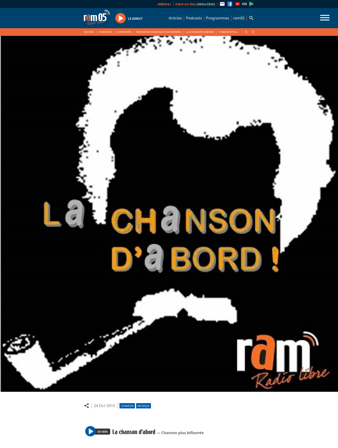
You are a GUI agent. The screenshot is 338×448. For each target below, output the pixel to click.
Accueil (89, 32)
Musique (144, 406)
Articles (175, 18)
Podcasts (194, 18)
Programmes (217, 18)
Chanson (127, 406)
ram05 (239, 18)
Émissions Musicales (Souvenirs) (158, 32)
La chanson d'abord (200, 32)
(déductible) (195, 4)
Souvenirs (124, 32)
